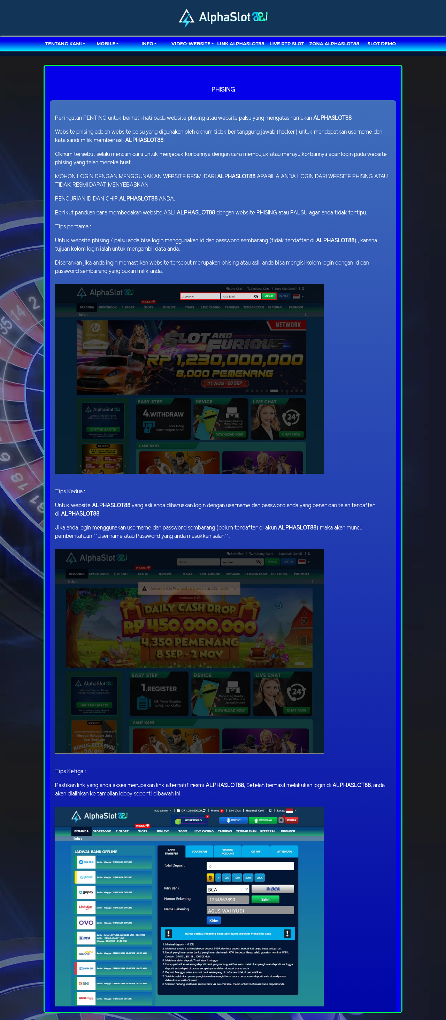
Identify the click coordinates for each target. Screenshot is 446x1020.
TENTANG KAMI (63, 43)
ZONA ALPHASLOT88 (334, 43)
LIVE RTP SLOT (287, 43)
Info (147, 43)
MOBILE (106, 43)
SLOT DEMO (382, 43)
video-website (190, 43)
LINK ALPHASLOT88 (240, 43)
